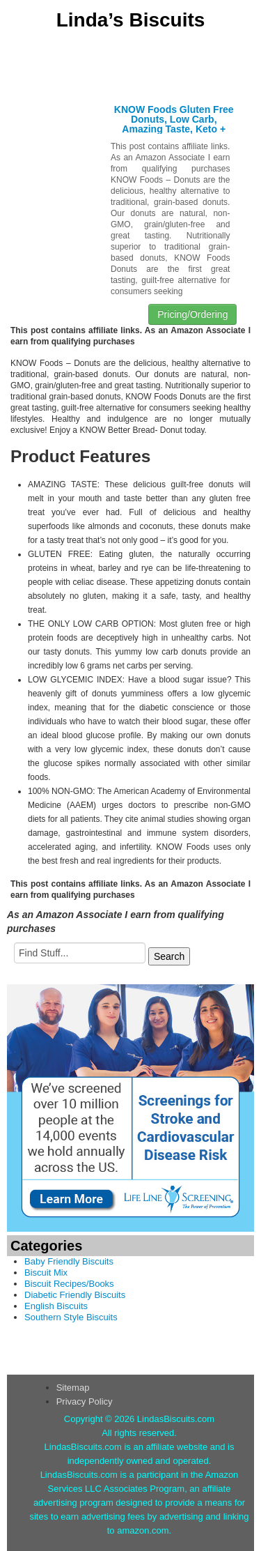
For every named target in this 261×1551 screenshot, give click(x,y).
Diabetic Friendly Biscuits (74, 1295)
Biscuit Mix (46, 1272)
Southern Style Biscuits (71, 1317)
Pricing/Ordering (192, 314)
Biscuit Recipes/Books (69, 1283)
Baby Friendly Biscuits (68, 1261)
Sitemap (73, 1387)
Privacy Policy (84, 1401)
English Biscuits (56, 1306)
